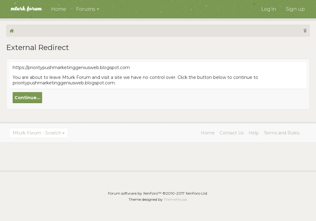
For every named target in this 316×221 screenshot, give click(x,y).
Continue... (27, 97)
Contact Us (232, 133)
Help (254, 133)
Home (58, 9)
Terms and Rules (281, 133)
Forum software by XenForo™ (158, 193)
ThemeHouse (175, 199)
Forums (85, 9)
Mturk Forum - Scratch (37, 133)
